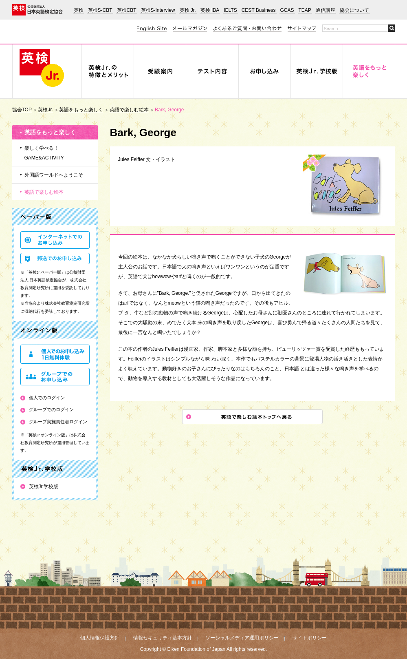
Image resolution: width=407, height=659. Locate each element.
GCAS (287, 10)
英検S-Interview (158, 10)
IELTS (230, 10)
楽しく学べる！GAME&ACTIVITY (44, 153)
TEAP (305, 10)
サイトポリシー (310, 638)
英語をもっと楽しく (81, 110)
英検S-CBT (100, 10)
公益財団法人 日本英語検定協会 (37, 9)
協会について (354, 10)
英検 (79, 10)
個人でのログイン (47, 397)
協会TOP (22, 110)
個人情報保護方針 (99, 638)
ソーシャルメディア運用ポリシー (242, 638)
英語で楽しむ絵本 (129, 110)
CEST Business (259, 10)
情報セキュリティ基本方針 (162, 638)
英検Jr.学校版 (44, 486)
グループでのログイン (51, 409)
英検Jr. (45, 110)
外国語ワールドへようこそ (53, 175)
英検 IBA (210, 10)
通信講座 (325, 10)
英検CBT (126, 10)
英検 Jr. (188, 10)
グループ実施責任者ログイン (58, 421)
